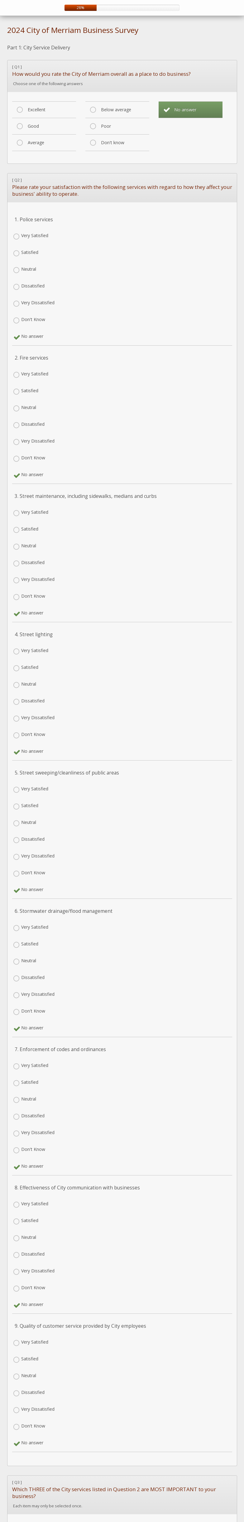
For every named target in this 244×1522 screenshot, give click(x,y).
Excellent (36, 110)
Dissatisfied (33, 286)
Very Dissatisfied (38, 303)
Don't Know (33, 319)
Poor (106, 126)
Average (36, 142)
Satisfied (29, 252)
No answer (185, 110)
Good (33, 126)
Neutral (28, 269)
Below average (116, 110)
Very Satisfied (34, 235)
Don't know (112, 142)
